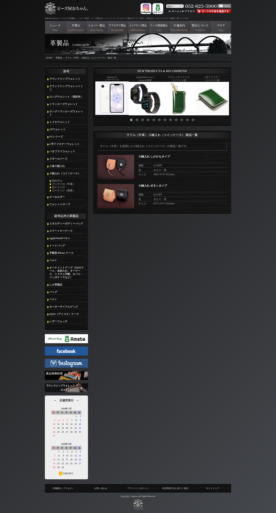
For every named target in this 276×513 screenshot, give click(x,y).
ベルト (53, 260)
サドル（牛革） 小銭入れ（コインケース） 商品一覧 (90, 58)
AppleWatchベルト (59, 238)
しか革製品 (55, 284)
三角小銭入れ (57, 166)
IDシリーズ (58, 187)
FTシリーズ (56, 136)
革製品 (59, 58)
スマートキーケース (61, 231)
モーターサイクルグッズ (63, 306)
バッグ (53, 292)
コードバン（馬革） (63, 190)
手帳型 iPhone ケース (61, 253)
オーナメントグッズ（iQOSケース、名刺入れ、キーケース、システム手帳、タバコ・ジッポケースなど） (66, 272)
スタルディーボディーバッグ (66, 223)
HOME (49, 58)
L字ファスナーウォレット (64, 144)
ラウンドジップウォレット (64, 79)
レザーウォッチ (58, 321)
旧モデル (57, 180)
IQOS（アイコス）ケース (64, 314)
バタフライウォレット (62, 151)
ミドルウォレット (59, 122)
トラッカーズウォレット (63, 104)
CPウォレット (57, 129)
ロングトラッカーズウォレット (66, 113)
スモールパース (58, 158)
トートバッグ (57, 245)
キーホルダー (57, 197)
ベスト (53, 299)
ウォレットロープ (59, 204)
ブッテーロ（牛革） (63, 184)
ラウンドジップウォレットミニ (66, 88)
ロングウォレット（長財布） (66, 96)
